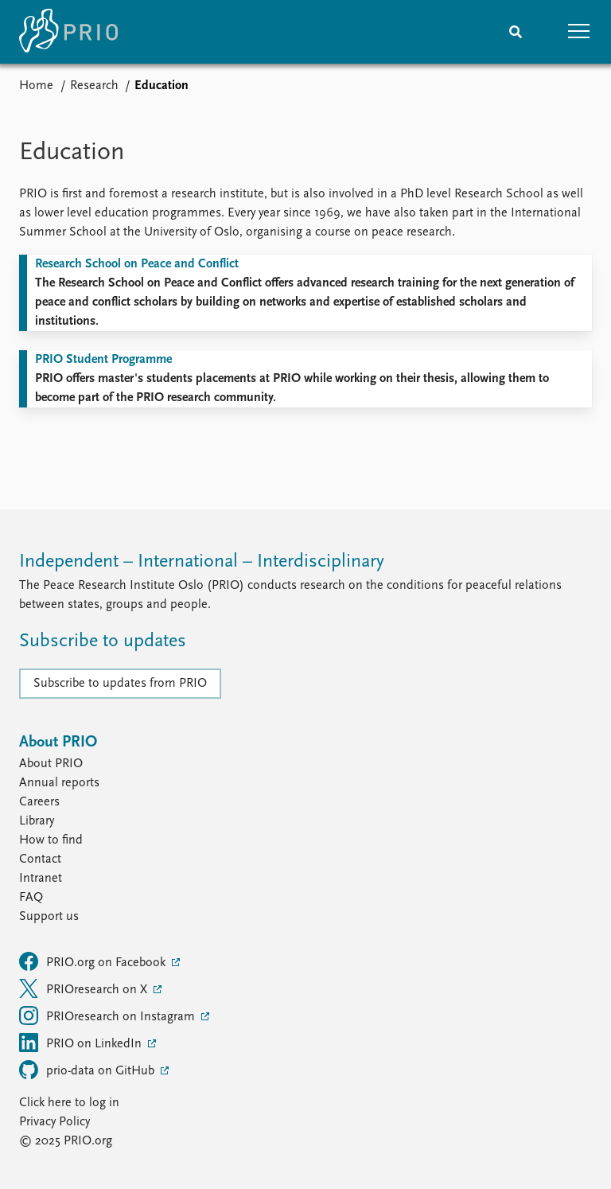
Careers (39, 802)
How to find (51, 840)
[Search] (515, 32)
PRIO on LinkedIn (82, 1042)
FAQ (31, 897)
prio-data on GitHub (88, 1069)
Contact (40, 859)
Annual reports (59, 783)
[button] (579, 32)
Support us (49, 916)
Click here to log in (69, 1103)
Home (36, 86)
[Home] (68, 32)
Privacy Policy (54, 1122)
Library (36, 821)
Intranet (40, 878)
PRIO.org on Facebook (94, 961)
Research (94, 86)
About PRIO (51, 764)
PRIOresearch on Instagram (108, 1015)
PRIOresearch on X (84, 988)
